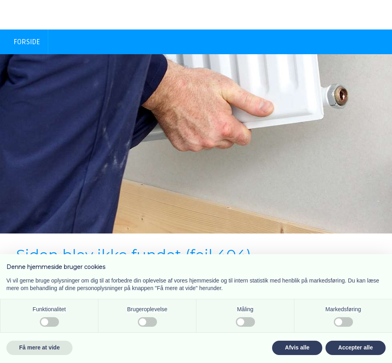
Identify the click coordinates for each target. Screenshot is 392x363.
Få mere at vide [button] (39, 347)
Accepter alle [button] (355, 347)
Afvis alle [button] (297, 347)
